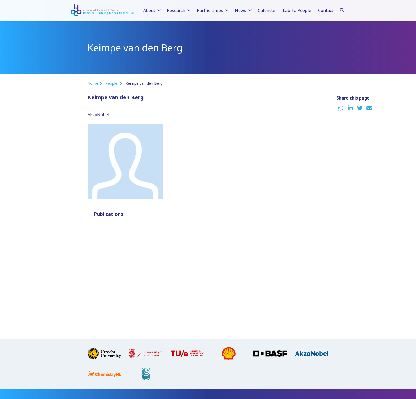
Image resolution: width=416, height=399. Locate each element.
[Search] (342, 9)
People (111, 83)
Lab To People (297, 10)
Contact (325, 10)
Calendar (267, 10)
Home (93, 83)
